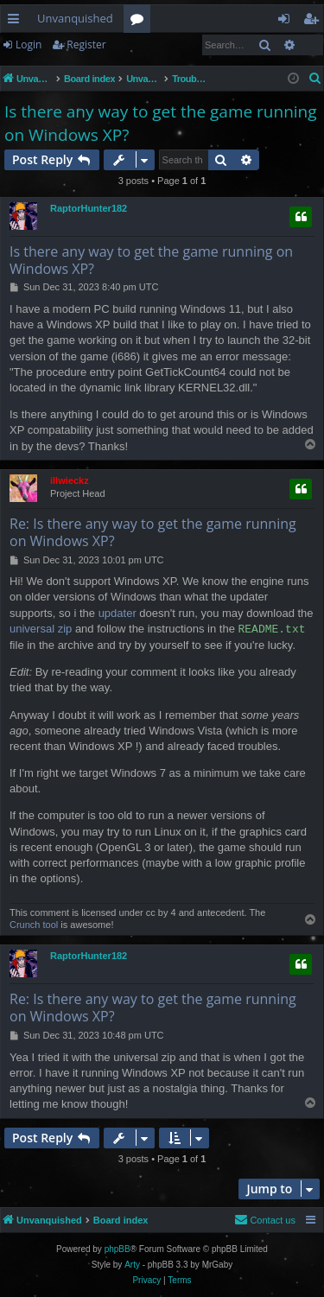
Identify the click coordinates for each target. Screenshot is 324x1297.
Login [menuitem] (287, 21)
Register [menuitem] (314, 21)
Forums (140, 21)
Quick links (17, 21)
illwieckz (69, 480)
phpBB (117, 1249)
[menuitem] (315, 78)
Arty (132, 1264)
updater (117, 613)
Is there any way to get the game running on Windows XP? (160, 123)
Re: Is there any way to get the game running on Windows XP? (153, 532)
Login (28, 44)
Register (86, 44)
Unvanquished (75, 18)
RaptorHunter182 (88, 208)
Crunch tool (34, 924)
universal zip (41, 629)
